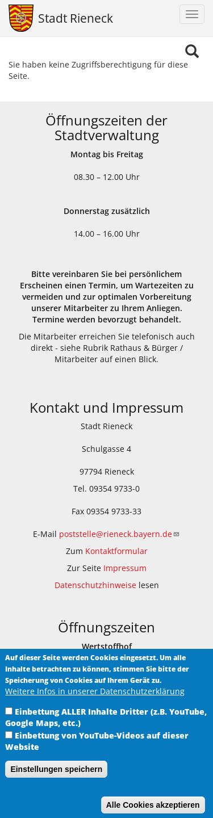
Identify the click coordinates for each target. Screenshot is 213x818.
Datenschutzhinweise (95, 585)
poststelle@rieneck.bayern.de (119, 533)
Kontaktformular (116, 551)
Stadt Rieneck (75, 18)
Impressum (125, 568)
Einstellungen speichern (56, 778)
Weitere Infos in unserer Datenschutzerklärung (95, 700)
